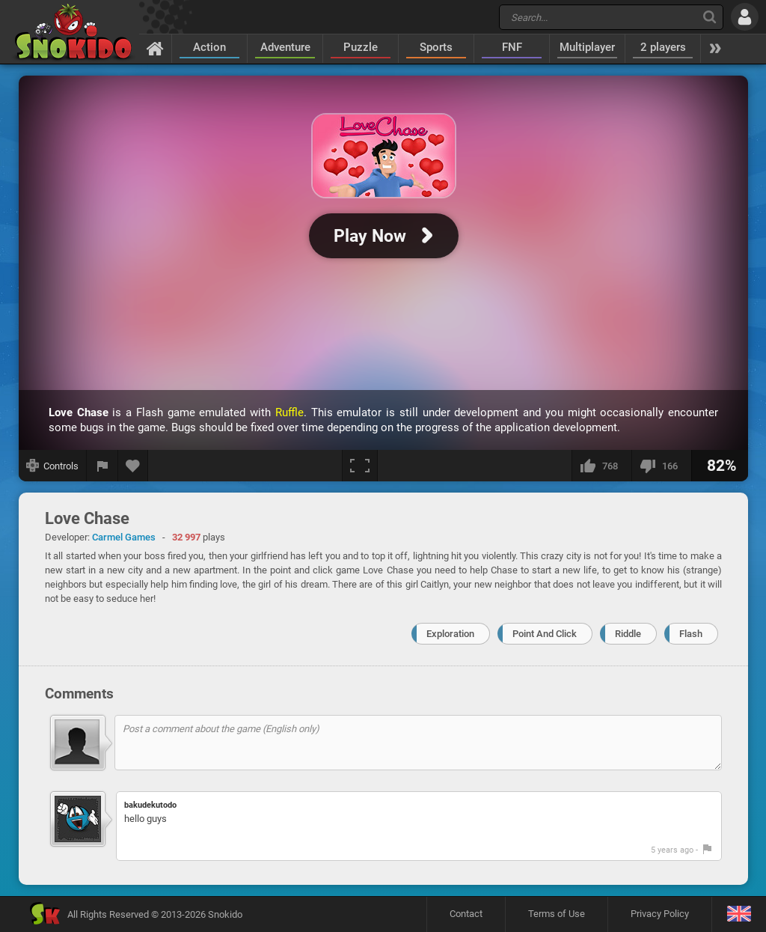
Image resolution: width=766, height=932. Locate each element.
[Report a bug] (102, 465)
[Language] (738, 914)
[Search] (709, 16)
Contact (466, 913)
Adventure (285, 47)
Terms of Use (556, 913)
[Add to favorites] (133, 465)
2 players (663, 47)
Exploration (450, 633)
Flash (690, 633)
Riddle (628, 633)
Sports (436, 47)
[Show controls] (53, 465)
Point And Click (544, 633)
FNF (512, 47)
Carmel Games (124, 537)
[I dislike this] (661, 465)
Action (209, 47)
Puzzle (360, 47)
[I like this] (601, 465)
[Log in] (745, 17)
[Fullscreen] (360, 465)
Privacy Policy (660, 913)
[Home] (155, 47)
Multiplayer (587, 47)
